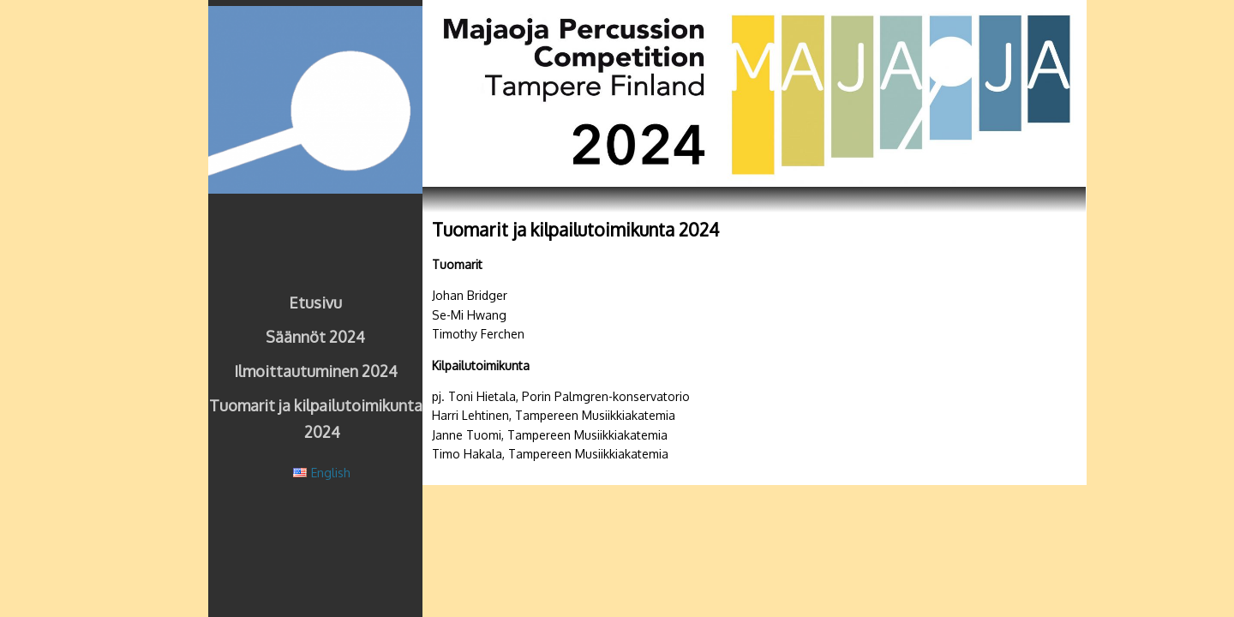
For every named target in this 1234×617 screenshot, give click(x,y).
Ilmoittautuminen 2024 (316, 371)
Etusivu (315, 302)
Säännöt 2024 (315, 336)
